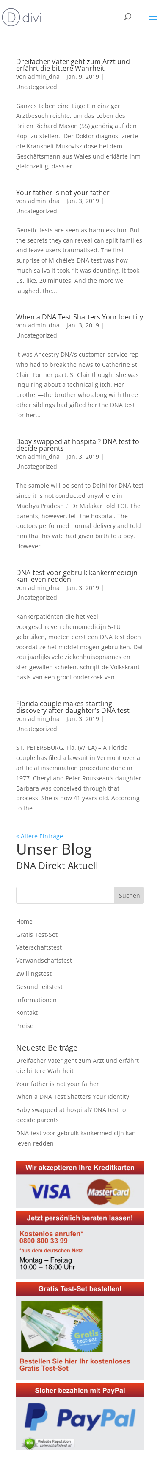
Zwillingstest (34, 974)
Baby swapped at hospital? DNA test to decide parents (77, 445)
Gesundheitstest (39, 987)
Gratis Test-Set (37, 934)
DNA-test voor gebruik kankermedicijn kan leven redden (77, 576)
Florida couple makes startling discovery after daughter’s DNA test (73, 707)
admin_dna (44, 77)
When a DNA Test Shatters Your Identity (79, 316)
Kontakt (27, 1013)
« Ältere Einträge (39, 836)
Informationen (36, 1000)
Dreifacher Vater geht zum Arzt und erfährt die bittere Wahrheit (73, 65)
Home (24, 921)
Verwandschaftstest (44, 960)
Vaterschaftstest (39, 947)
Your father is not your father (63, 192)
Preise (24, 1026)
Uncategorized (36, 87)
